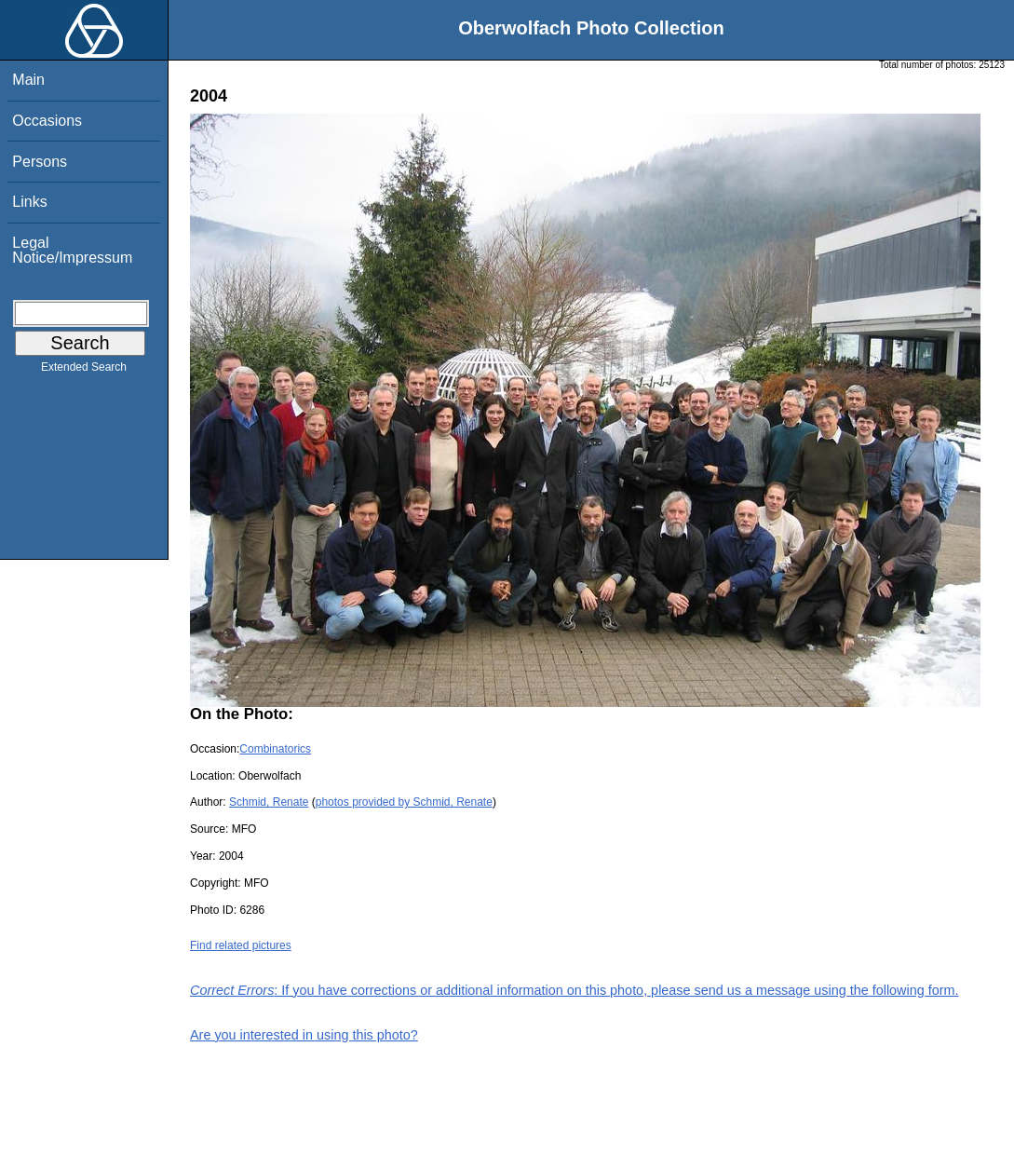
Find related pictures (240, 945)
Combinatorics (275, 748)
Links (29, 202)
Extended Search (84, 370)
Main (28, 80)
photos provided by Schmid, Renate (404, 802)
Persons (39, 162)
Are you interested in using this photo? (304, 1034)
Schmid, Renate (268, 802)
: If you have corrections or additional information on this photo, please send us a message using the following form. (574, 990)
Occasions (47, 121)
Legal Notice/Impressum (72, 250)
